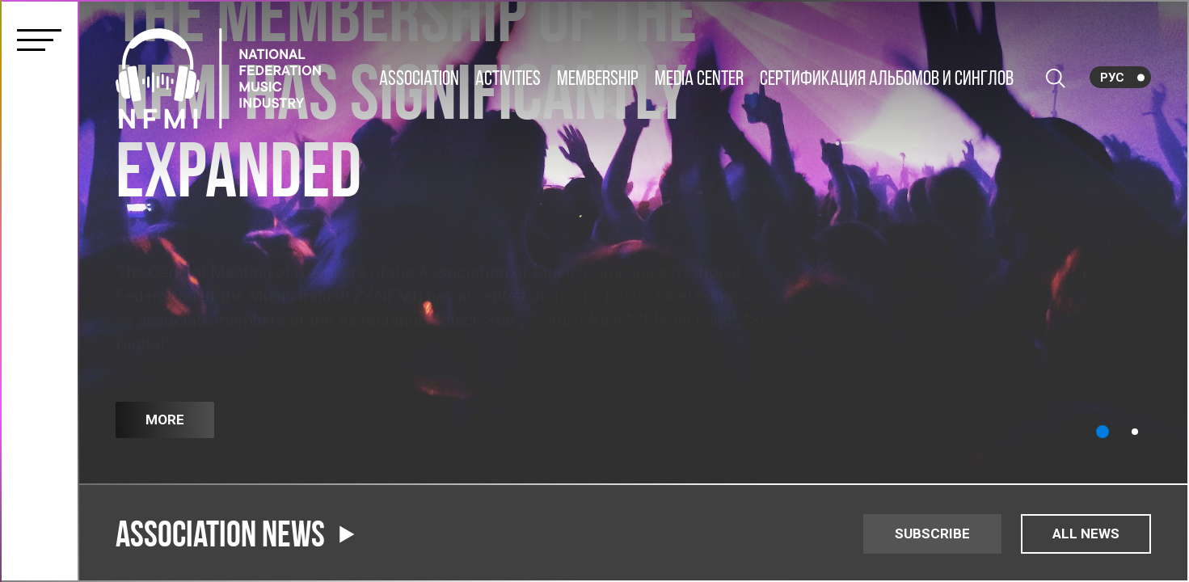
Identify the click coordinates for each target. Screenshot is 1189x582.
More (164, 419)
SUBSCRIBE (932, 533)
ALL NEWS (1085, 533)
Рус (1112, 77)
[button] (1102, 431)
